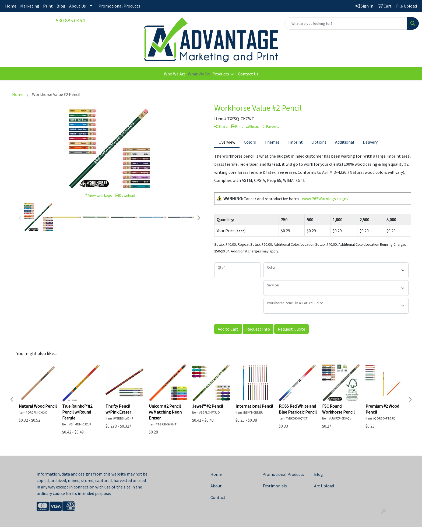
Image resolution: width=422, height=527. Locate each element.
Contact (218, 497)
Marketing (29, 6)
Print (48, 6)
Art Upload (324, 485)
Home (10, 6)
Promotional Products (119, 6)
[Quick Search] (345, 23)
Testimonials (274, 485)
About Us (77, 6)
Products (220, 74)
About (216, 485)
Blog (61, 6)
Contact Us (248, 74)
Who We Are (175, 74)
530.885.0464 (70, 20)
